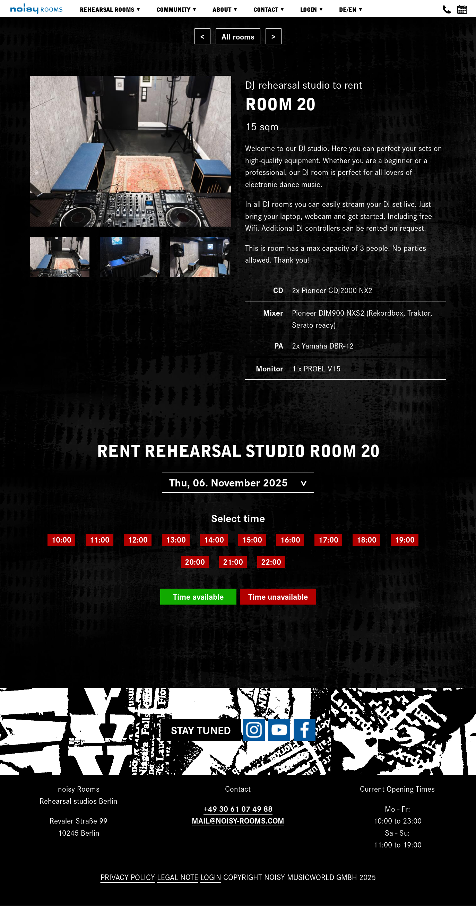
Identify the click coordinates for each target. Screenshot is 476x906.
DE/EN (346, 12)
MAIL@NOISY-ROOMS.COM (238, 820)
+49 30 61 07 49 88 (238, 808)
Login (307, 12)
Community (171, 12)
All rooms (238, 36)
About (220, 12)
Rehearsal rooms (105, 12)
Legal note (177, 876)
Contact (264, 12)
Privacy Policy (128, 876)
